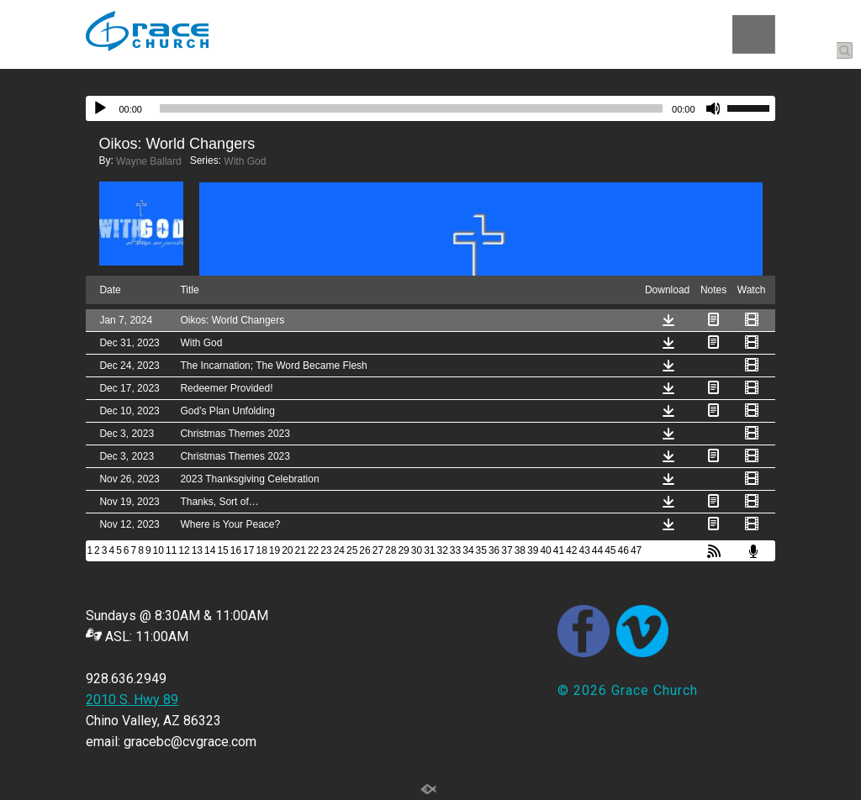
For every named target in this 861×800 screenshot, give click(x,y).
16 (235, 550)
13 (197, 550)
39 (532, 550)
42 (571, 550)
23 (325, 550)
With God (245, 161)
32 (442, 550)
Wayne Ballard (149, 161)
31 (429, 550)
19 (274, 550)
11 (171, 550)
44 (597, 550)
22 (313, 550)
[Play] (100, 108)
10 (158, 550)
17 (248, 550)
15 (222, 550)
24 (339, 550)
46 (623, 550)
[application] (430, 108)
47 (636, 550)
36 (494, 550)
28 (390, 550)
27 (377, 550)
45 (610, 550)
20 (287, 550)
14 (209, 550)
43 (583, 550)
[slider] (411, 108)
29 (403, 550)
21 (300, 550)
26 (364, 550)
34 (467, 550)
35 (481, 550)
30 (416, 550)
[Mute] (713, 108)
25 (351, 550)
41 (558, 550)
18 (261, 550)
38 (520, 550)
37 (506, 550)
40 (545, 550)
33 (455, 550)
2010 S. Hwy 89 (132, 700)
